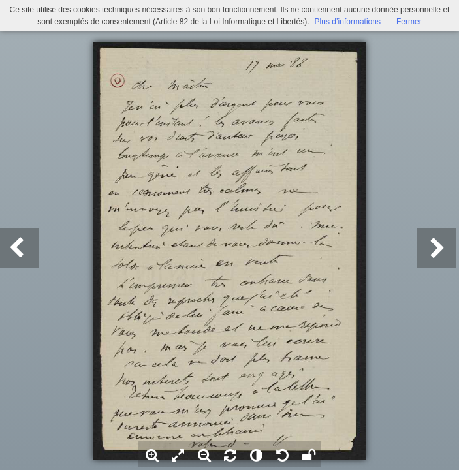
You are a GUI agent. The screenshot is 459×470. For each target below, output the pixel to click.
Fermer (409, 21)
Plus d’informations (348, 21)
